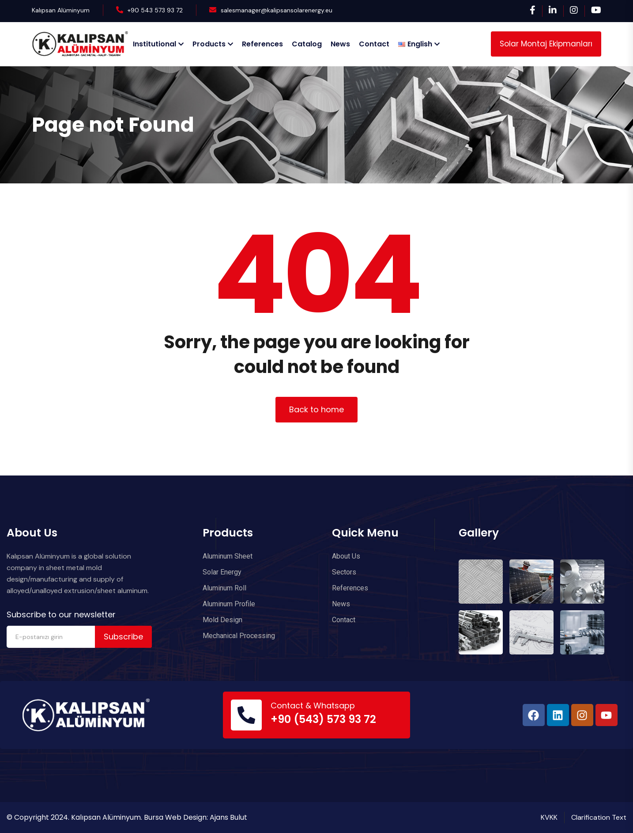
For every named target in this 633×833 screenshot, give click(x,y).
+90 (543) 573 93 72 (323, 719)
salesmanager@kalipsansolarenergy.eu (276, 10)
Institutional (154, 44)
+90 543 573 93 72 (155, 10)
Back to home (316, 409)
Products (209, 44)
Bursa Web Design (175, 817)
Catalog (307, 44)
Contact (374, 44)
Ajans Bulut (228, 817)
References (262, 44)
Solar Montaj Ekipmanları (546, 43)
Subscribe (123, 636)
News (340, 44)
